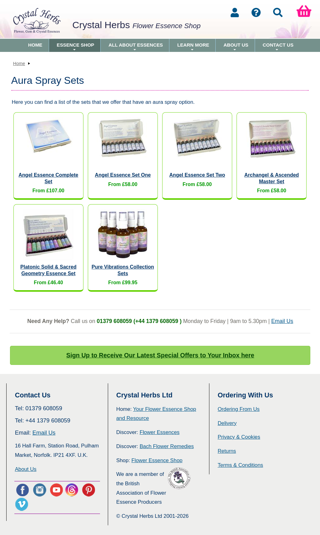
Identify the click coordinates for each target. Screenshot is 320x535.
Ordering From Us (238, 409)
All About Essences (135, 47)
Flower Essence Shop (157, 460)
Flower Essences (160, 432)
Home (35, 45)
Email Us (282, 321)
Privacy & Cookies (239, 437)
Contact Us (278, 47)
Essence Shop (75, 47)
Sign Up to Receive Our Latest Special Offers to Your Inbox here (160, 355)
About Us (235, 47)
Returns (227, 451)
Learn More (193, 47)
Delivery (227, 423)
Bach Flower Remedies (167, 446)
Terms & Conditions (240, 465)
